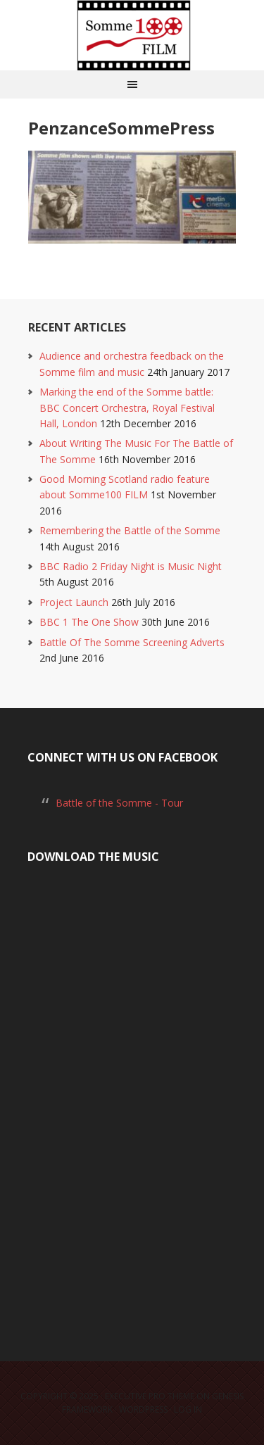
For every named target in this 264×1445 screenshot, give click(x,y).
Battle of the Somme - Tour (119, 802)
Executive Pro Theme (149, 1396)
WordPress (143, 1409)
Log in (188, 1409)
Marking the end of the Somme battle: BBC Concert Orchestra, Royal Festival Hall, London (127, 407)
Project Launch (73, 602)
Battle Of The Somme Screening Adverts (132, 642)
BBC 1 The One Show (89, 622)
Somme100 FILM (132, 35)
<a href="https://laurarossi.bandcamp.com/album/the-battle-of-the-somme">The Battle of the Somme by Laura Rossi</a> (132, 1096)
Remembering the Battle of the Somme (129, 530)
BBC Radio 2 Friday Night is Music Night (130, 566)
